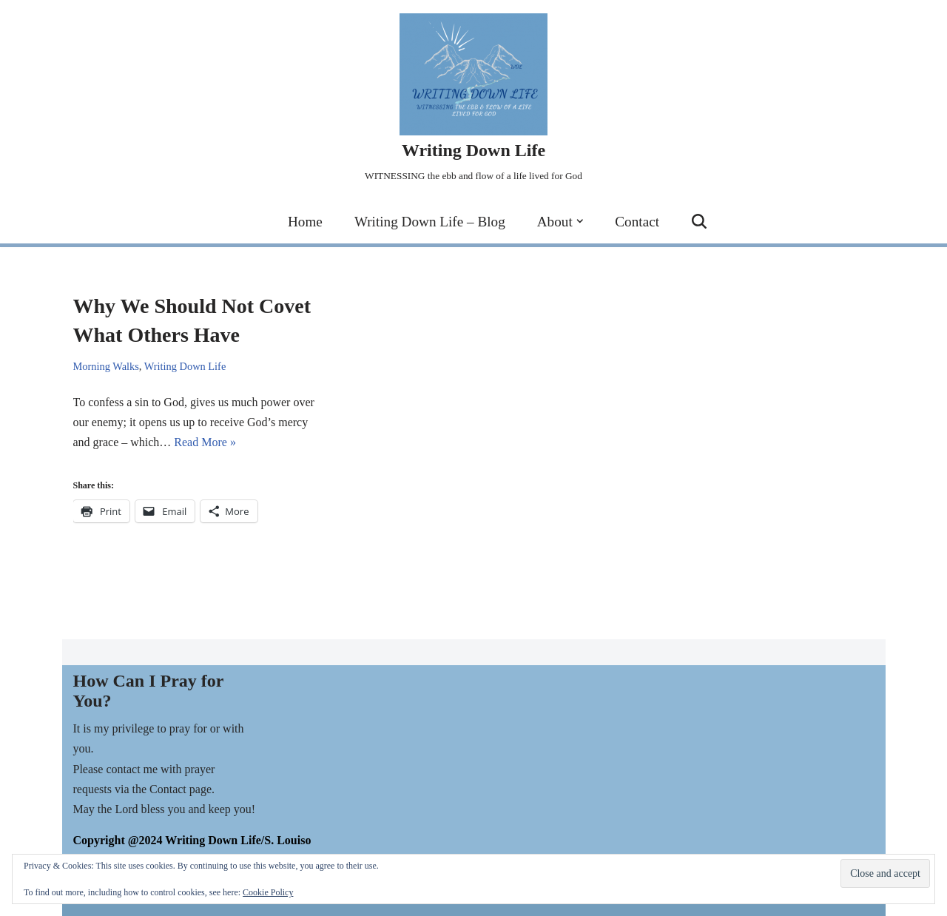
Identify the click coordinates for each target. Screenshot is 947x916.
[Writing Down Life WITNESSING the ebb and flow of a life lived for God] (473, 99)
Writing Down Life (185, 366)
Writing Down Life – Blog (429, 221)
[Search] (699, 221)
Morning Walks (106, 366)
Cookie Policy (268, 892)
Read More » (205, 442)
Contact (637, 221)
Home (305, 221)
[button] (580, 221)
